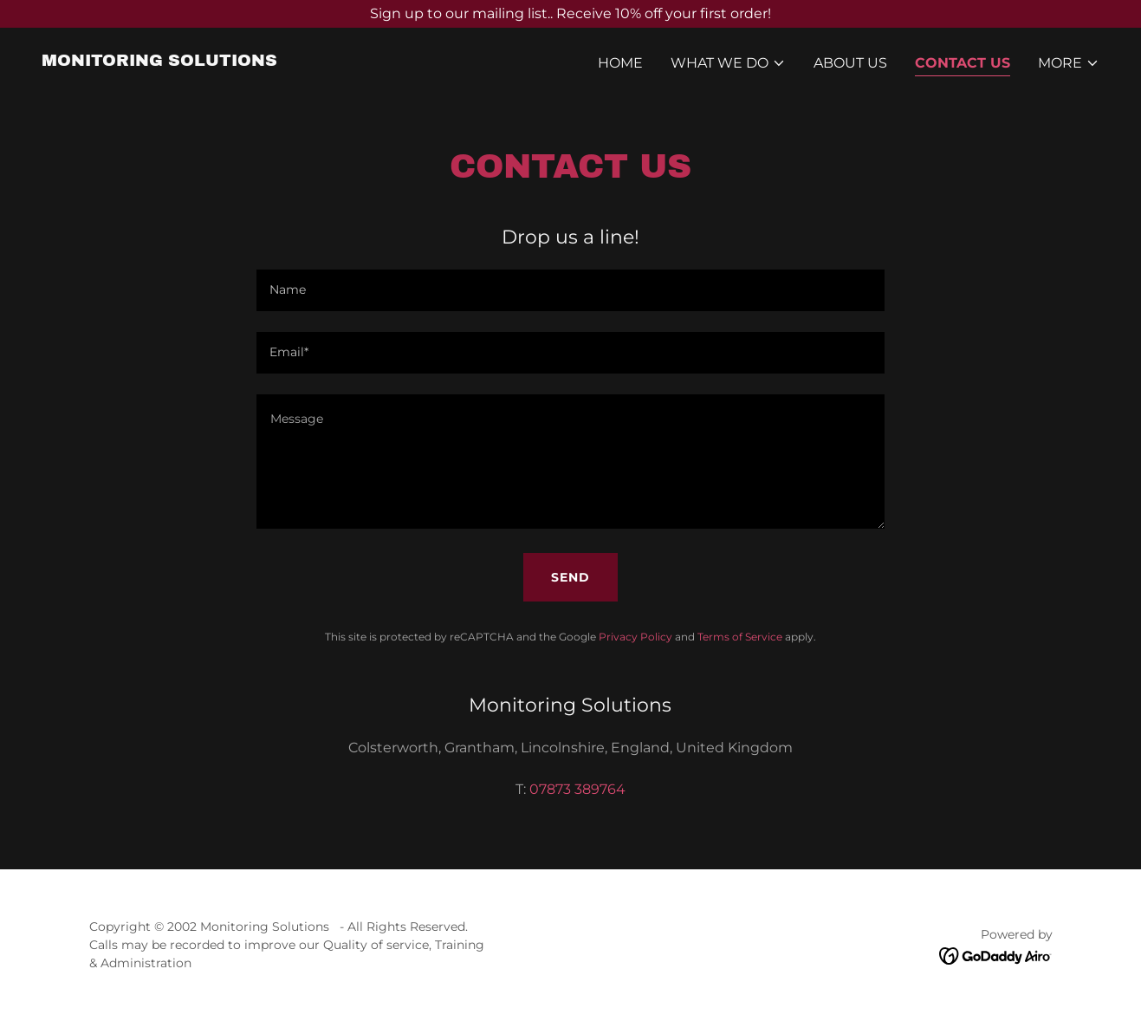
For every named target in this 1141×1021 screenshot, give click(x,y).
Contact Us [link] (962, 63)
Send (570, 577)
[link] (159, 61)
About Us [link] (850, 63)
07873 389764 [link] (577, 789)
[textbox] (570, 290)
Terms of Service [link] (739, 636)
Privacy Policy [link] (635, 636)
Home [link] (620, 63)
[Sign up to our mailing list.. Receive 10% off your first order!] (570, 13)
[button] (728, 63)
